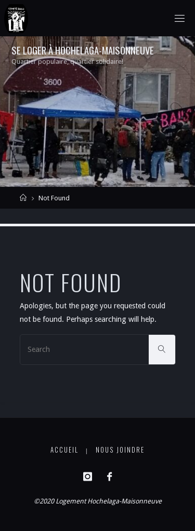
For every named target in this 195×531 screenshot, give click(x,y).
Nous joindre (120, 450)
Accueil (64, 450)
